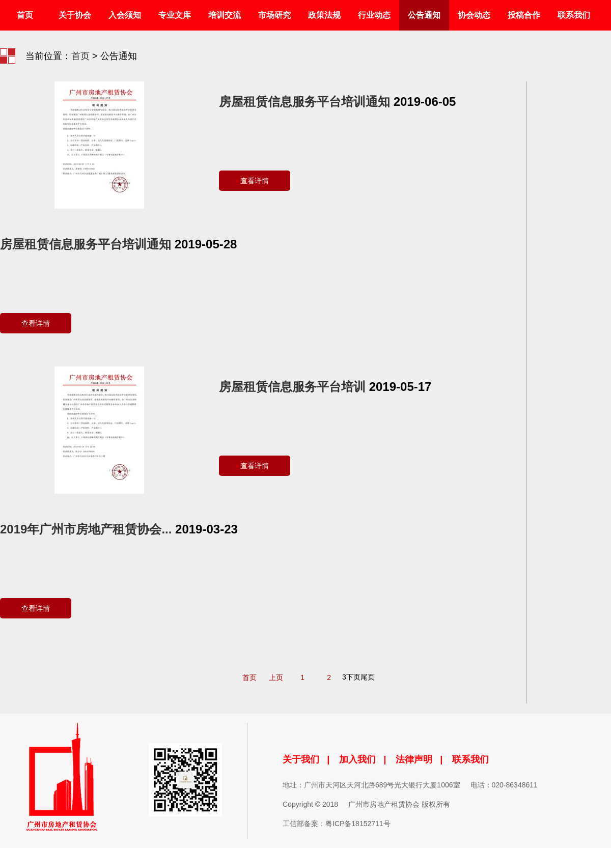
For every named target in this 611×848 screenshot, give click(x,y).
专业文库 (174, 15)
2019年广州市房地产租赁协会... (86, 529)
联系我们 (574, 15)
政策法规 (324, 15)
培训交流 (224, 15)
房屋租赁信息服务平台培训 (292, 386)
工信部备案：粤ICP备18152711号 (337, 823)
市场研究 (274, 15)
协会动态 (474, 15)
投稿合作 (524, 15)
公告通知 (424, 15)
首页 (25, 15)
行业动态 (374, 15)
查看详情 (254, 181)
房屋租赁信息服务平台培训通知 (304, 101)
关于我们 (301, 759)
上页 (276, 677)
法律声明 (414, 759)
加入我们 (357, 759)
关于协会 (75, 15)
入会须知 (124, 15)
